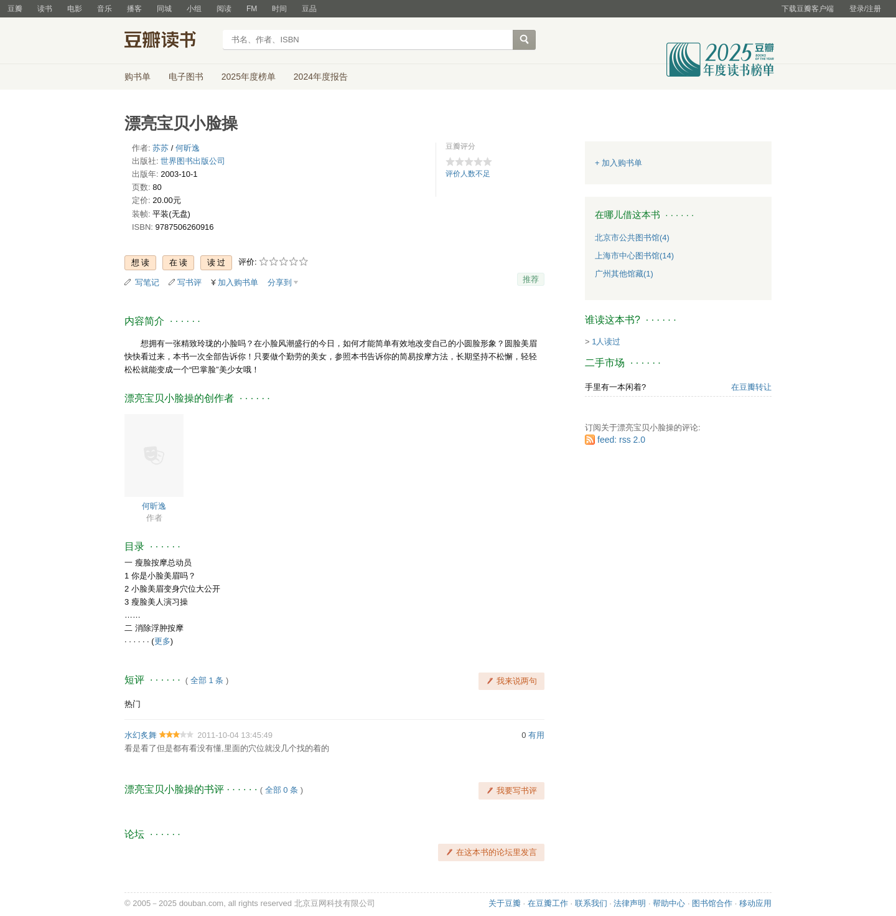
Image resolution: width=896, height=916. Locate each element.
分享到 (280, 282)
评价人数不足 (468, 173)
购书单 (137, 77)
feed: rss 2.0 (621, 440)
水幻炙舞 (140, 735)
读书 (44, 8)
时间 (279, 8)
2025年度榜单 (249, 77)
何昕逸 (187, 148)
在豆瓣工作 (548, 903)
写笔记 (147, 282)
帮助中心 (669, 903)
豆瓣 (14, 8)
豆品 (309, 8)
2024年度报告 (321, 77)
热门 (132, 704)
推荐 (531, 279)
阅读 (224, 8)
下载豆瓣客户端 (808, 8)
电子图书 (186, 77)
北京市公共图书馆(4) (632, 237)
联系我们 (591, 903)
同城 (164, 8)
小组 (194, 8)
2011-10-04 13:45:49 (235, 735)
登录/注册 (865, 8)
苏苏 (160, 148)
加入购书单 (238, 282)
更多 (162, 641)
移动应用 (755, 903)
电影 (74, 8)
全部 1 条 (206, 680)
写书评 (189, 282)
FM (251, 8)
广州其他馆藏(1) (624, 273)
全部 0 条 (281, 790)
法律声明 (630, 903)
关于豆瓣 (504, 903)
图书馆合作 (712, 903)
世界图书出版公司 (193, 161)
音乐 (104, 8)
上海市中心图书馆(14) (634, 255)
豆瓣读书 (169, 41)
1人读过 (606, 341)
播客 (134, 8)
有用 (536, 735)
